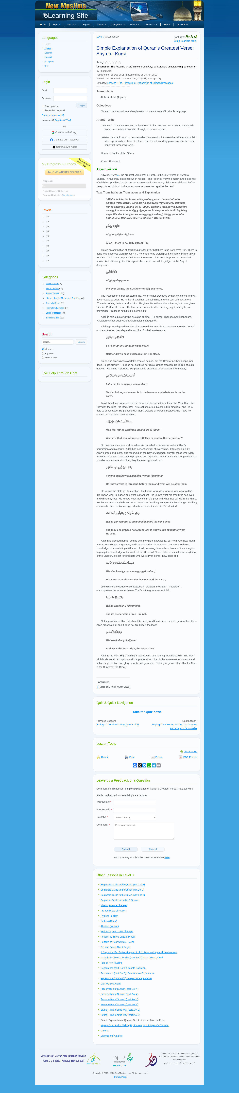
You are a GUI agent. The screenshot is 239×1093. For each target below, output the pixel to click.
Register (86, 24)
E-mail (157, 757)
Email (44, 90)
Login (82, 105)
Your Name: (103, 801)
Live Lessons (150, 24)
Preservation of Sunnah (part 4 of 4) (119, 1004)
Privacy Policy (120, 1077)
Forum (167, 24)
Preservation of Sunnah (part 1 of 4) (119, 989)
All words (47, 349)
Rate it (102, 757)
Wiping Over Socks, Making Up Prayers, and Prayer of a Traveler (174, 726)
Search (134, 24)
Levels (102, 24)
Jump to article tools (185, 40)
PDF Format (188, 757)
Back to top (188, 751)
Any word (48, 353)
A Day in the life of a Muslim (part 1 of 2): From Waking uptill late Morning (139, 952)
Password (46, 98)
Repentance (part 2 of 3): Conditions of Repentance (128, 973)
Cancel (153, 849)
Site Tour (71, 24)
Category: (101, 83)
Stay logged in (50, 106)
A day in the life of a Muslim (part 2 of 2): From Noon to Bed (132, 957)
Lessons (111, 83)
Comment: (103, 824)
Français (48, 57)
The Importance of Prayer (114, 905)
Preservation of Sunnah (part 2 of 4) (119, 994)
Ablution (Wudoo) (110, 926)
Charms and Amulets (112, 1035)
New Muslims (66, 12)
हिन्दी (46, 66)
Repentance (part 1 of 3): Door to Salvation (123, 968)
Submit (126, 849)
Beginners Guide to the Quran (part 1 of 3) (123, 884)
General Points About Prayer (115, 947)
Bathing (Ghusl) (109, 921)
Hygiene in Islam (109, 916)
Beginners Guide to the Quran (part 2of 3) (122, 889)
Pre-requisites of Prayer (113, 910)
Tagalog (48, 48)
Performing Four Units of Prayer (117, 942)
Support (57, 24)
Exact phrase (49, 357)
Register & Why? (63, 120)
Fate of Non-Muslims (111, 962)
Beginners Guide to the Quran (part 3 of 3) (123, 895)
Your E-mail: (104, 809)
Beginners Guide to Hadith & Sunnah (120, 900)
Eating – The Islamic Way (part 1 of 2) (120, 1009)
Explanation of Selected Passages (155, 83)
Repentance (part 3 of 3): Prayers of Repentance (126, 978)
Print (129, 757)
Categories (118, 24)
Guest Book (183, 24)
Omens (104, 1030)
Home (43, 24)
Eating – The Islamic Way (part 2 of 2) (117, 724)
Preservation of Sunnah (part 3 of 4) (119, 999)
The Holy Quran (126, 83)
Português (49, 61)
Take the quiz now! (147, 712)
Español (48, 53)
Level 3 (100, 36)
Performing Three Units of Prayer (118, 936)
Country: (102, 816)
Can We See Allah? (111, 983)
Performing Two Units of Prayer (117, 931)
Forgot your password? (53, 115)
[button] (43, 217)
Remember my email (53, 110)
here (166, 857)
